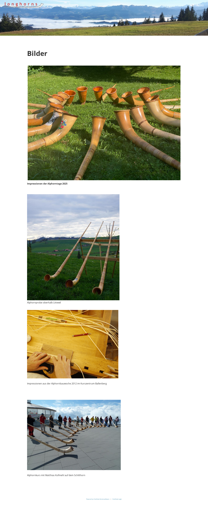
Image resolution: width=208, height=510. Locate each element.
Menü (198, 5)
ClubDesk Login (117, 499)
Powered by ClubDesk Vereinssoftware (97, 499)
